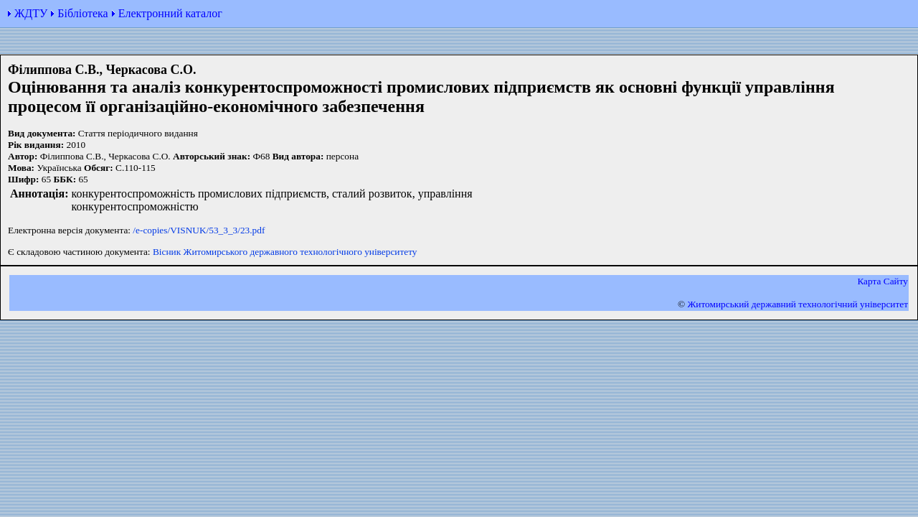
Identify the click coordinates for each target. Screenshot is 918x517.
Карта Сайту (882, 281)
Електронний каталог (170, 13)
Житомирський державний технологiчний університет (797, 304)
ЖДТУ (30, 13)
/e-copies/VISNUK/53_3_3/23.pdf (199, 230)
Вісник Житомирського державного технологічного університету (285, 251)
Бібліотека (82, 13)
